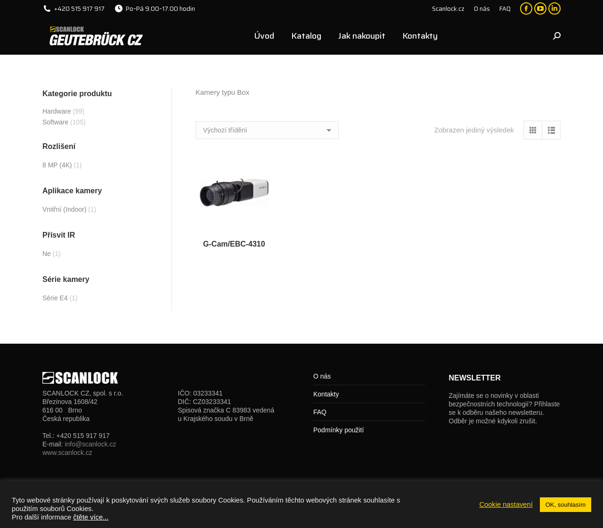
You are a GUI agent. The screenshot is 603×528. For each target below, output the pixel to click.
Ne (46, 253)
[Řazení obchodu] (267, 130)
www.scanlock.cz (67, 452)
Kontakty (326, 394)
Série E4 (55, 298)
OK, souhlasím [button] (566, 504)
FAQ (319, 412)
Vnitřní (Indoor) (64, 209)
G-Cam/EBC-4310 (234, 244)
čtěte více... (90, 517)
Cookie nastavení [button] (505, 504)
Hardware (56, 111)
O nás (322, 376)
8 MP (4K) (57, 165)
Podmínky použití (338, 430)
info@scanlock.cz (90, 444)
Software (55, 122)
